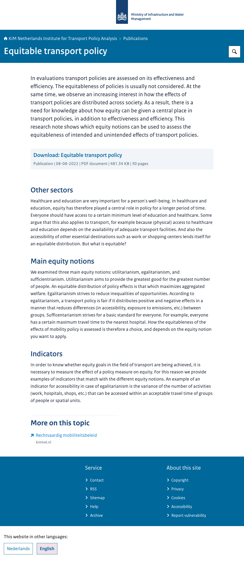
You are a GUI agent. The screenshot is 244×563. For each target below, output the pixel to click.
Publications (135, 38)
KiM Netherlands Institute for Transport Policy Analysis (60, 38)
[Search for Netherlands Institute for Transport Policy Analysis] (234, 51)
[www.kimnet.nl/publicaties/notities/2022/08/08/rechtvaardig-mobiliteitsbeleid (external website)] (74, 438)
